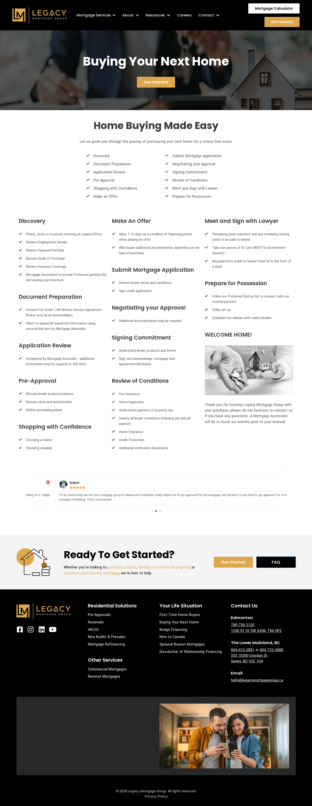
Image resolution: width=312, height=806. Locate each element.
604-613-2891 (242, 649)
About (130, 15)
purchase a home (122, 567)
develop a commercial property (164, 567)
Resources (158, 15)
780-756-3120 (242, 624)
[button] (271, 470)
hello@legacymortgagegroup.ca (257, 680)
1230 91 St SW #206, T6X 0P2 (256, 630)
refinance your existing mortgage (91, 573)
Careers (184, 15)
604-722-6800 (271, 649)
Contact (208, 15)
